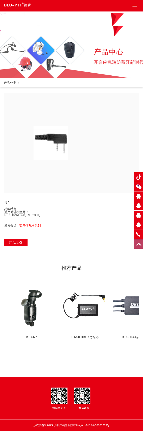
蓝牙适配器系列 (30, 225)
